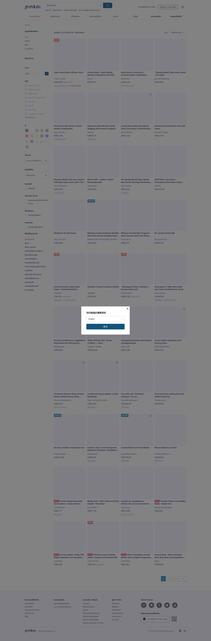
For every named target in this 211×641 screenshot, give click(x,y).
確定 (105, 326)
